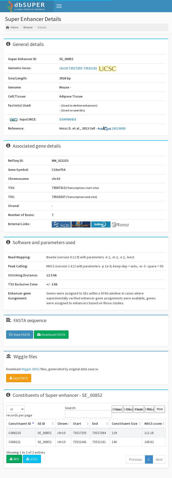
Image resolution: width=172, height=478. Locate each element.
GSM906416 (67, 119)
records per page (19, 411)
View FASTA (19, 334)
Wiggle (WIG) (30, 369)
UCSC (32, 459)
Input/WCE (18, 378)
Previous (135, 459)
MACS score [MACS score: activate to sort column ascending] (153, 423)
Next (159, 459)
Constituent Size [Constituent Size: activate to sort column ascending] (124, 423)
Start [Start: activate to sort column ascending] (77, 423)
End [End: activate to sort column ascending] (95, 423)
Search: (88, 412)
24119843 (111, 128)
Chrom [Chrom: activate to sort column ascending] (62, 423)
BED (14, 459)
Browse (27, 27)
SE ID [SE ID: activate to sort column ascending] (41, 423)
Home (12, 27)
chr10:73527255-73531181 (78, 68)
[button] (59, 6)
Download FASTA (51, 334)
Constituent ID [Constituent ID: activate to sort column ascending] (20, 423)
